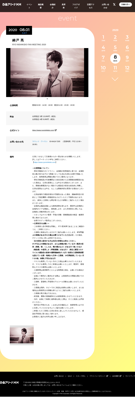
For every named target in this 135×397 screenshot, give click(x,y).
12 (127, 68)
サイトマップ (130, 376)
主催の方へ (125, 4)
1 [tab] (47, 99)
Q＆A (70, 376)
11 (115, 68)
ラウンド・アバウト (40, 141)
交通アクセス (90, 6)
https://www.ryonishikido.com (45, 162)
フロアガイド (76, 6)
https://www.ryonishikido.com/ (45, 130)
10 (103, 68)
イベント (29, 6)
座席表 (63, 6)
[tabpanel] (47, 72)
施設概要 (40, 6)
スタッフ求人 (80, 376)
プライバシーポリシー (97, 376)
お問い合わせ (105, 6)
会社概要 (115, 376)
